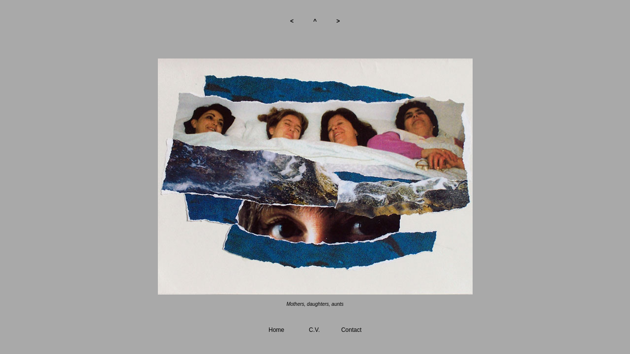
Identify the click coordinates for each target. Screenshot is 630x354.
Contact (351, 329)
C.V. (314, 329)
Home (276, 329)
